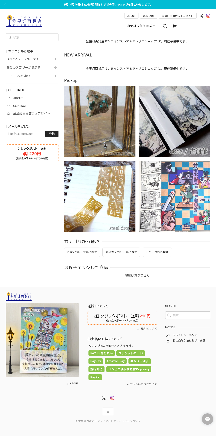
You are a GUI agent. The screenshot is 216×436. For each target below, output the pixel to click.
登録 (52, 133)
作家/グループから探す (23, 59)
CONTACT (148, 15)
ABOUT (131, 15)
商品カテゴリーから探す (24, 67)
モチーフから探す (19, 76)
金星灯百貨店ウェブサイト (178, 15)
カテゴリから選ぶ (141, 26)
